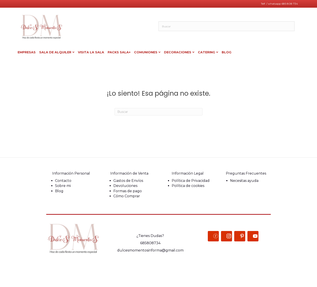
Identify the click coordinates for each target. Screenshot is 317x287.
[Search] (158, 112)
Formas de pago (127, 191)
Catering (206, 52)
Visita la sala (91, 52)
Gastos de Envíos (128, 181)
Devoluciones (125, 186)
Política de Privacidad (191, 181)
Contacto (63, 181)
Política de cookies (188, 186)
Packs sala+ (119, 52)
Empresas (27, 52)
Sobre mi (63, 186)
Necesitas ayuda (244, 181)
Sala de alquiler (55, 52)
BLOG (226, 52)
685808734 (150, 243)
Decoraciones (177, 52)
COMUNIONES (145, 52)
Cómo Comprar (126, 196)
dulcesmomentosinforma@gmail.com (150, 250)
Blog (59, 191)
